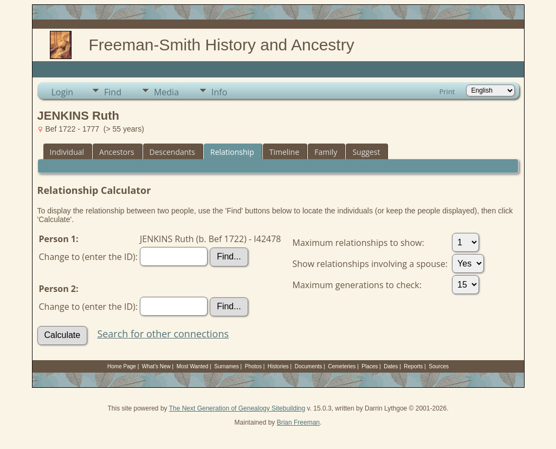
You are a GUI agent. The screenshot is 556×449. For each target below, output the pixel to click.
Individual (67, 152)
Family (325, 152)
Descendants (172, 152)
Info (219, 92)
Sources (439, 366)
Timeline (284, 152)
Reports (413, 366)
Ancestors (116, 152)
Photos (253, 366)
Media (166, 92)
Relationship (232, 152)
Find (112, 92)
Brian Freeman (298, 422)
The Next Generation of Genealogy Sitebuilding (237, 408)
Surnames (226, 366)
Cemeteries (341, 366)
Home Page (121, 366)
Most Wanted (193, 366)
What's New (156, 366)
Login (62, 92)
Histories (278, 366)
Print (447, 91)
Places (369, 366)
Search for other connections (163, 333)
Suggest (366, 152)
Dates (391, 366)
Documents (308, 366)
